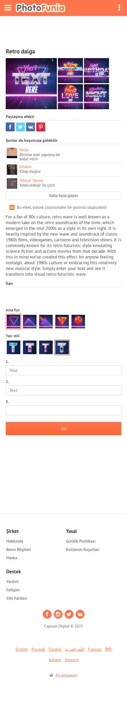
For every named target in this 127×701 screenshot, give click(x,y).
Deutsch (71, 659)
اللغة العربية (74, 649)
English (22, 649)
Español (55, 649)
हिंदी (108, 649)
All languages (66, 675)
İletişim (13, 589)
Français (94, 649)
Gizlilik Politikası (80, 541)
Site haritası (16, 598)
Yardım (12, 581)
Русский (38, 649)
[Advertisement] (63, 30)
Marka (11, 557)
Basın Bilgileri (18, 549)
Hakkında (14, 541)
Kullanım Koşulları (82, 549)
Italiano (55, 659)
